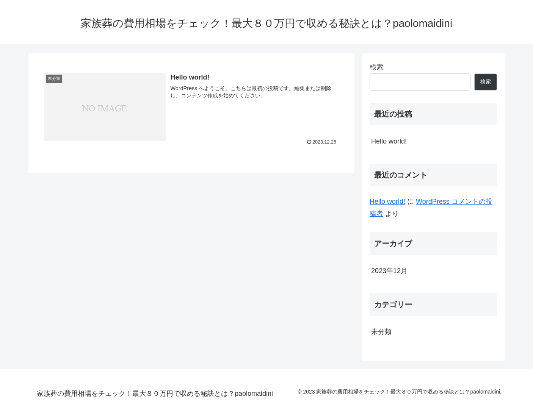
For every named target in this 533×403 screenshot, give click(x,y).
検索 (376, 67)
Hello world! (389, 141)
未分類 (381, 332)
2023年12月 (389, 271)
